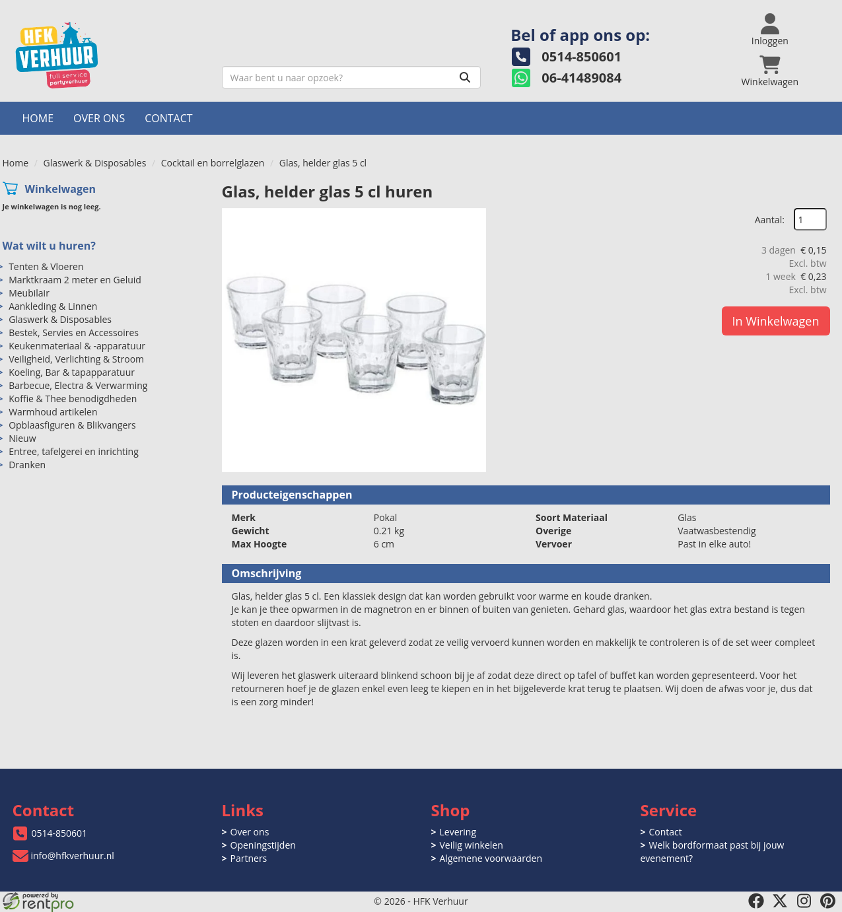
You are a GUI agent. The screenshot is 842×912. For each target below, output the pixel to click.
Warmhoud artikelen (53, 411)
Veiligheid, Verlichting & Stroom (76, 359)
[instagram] (804, 901)
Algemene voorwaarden (491, 858)
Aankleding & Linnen (53, 306)
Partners (248, 858)
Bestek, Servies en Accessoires (74, 332)
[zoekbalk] (351, 77)
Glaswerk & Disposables (95, 163)
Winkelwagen (60, 189)
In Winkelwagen (776, 321)
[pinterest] (827, 901)
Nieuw (22, 438)
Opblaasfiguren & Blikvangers (72, 425)
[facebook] (756, 901)
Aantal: (770, 219)
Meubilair (29, 293)
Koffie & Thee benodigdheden (73, 398)
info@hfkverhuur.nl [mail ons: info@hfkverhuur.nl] (72, 855)
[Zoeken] (465, 77)
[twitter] (780, 901)
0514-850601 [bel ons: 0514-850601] (60, 833)
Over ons (99, 118)
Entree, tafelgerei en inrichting (74, 451)
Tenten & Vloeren (46, 266)
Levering (458, 831)
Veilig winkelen (471, 845)
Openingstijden (263, 845)
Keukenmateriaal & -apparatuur (77, 345)
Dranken (27, 464)
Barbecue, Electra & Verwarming (78, 385)
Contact (168, 118)
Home (38, 118)
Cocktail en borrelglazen (213, 163)
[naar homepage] (107, 55)
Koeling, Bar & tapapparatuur (72, 372)
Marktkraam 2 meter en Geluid (75, 279)
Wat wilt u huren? (49, 245)
